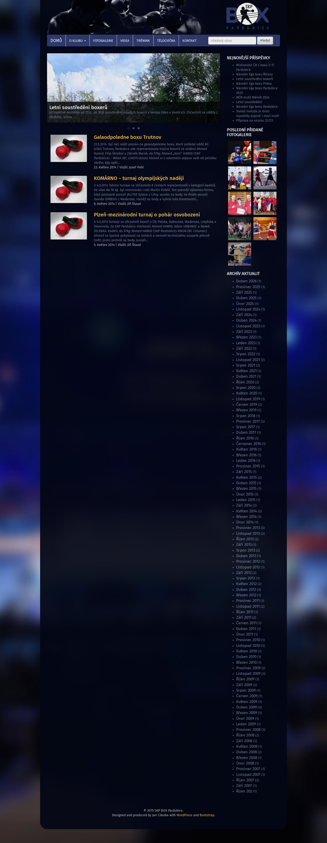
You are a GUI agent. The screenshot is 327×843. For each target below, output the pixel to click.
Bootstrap (207, 815)
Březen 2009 (246, 712)
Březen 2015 (246, 488)
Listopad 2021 (248, 359)
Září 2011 (243, 617)
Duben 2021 (246, 376)
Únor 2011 (244, 634)
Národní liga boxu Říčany (254, 74)
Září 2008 (244, 740)
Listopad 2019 (248, 399)
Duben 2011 (246, 628)
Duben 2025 (246, 298)
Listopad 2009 (248, 673)
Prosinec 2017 (248, 421)
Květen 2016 (246, 449)
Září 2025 (244, 292)
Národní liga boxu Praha (254, 84)
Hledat (265, 40)
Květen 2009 (246, 701)
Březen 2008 (246, 757)
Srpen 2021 (245, 365)
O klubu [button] (77, 41)
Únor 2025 (245, 303)
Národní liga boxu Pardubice (257, 107)
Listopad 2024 (248, 309)
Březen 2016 (246, 455)
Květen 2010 (246, 651)
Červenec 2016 (248, 443)
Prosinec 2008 (248, 729)
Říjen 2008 (245, 735)
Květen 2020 (246, 393)
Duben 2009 (246, 707)
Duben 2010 (246, 656)
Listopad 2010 (248, 645)
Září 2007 (244, 785)
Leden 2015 (246, 499)
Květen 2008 (246, 746)
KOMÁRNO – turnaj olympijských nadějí (139, 178)
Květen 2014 (246, 511)
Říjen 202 (244, 791)
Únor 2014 (245, 522)
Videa (124, 41)
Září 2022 (244, 348)
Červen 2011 (246, 623)
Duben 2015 (246, 483)
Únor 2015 (245, 494)
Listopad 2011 (248, 606)
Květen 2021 (246, 370)
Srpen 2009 (246, 690)
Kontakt (189, 41)
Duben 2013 (246, 555)
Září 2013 (244, 544)
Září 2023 (244, 331)
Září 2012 (244, 572)
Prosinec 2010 (248, 639)
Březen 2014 (246, 516)
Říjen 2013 (245, 539)
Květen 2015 (246, 477)
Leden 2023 (246, 343)
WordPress (184, 815)
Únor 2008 (245, 763)
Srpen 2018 (245, 415)
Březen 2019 (246, 410)
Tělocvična (166, 41)
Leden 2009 (246, 724)
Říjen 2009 (245, 679)
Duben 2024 (246, 320)
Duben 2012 (246, 589)
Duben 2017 (246, 432)
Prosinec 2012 (248, 561)
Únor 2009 (245, 718)
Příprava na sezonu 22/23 (254, 121)
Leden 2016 (246, 460)
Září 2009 (244, 684)
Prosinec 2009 (248, 668)
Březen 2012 (246, 595)
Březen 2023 (246, 337)
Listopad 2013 (248, 533)
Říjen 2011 (244, 612)
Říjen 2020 (245, 382)
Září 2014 (244, 505)
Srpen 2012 (245, 578)
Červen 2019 (246, 404)
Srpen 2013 (245, 550)
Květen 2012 (246, 583)
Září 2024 (244, 314)
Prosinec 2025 (248, 286)
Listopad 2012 (248, 567)
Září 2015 (244, 471)
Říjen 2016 (245, 438)
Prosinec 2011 (248, 600)
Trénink (143, 41)
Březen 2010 (246, 662)
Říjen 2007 (245, 780)
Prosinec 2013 (248, 527)
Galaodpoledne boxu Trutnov (127, 137)
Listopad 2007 (248, 774)
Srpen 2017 (245, 426)
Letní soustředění (249, 102)
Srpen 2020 (246, 387)
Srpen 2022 (245, 354)
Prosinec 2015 (248, 466)
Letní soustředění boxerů (254, 79)
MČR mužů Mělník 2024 (252, 97)
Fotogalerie (103, 41)
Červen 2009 (247, 696)
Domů (56, 40)
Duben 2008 (246, 752)
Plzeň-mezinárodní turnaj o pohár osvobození (147, 215)
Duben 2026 (246, 281)
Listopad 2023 (248, 326)
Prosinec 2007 (248, 768)
